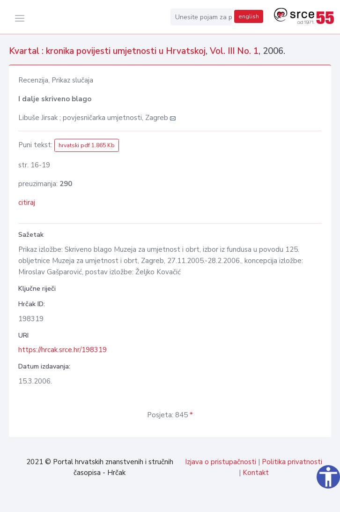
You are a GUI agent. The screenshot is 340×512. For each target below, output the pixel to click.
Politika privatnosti (292, 462)
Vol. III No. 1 (234, 51)
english (248, 16)
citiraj (26, 202)
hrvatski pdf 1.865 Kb (87, 145)
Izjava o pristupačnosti (220, 462)
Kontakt (256, 472)
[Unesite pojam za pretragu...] (201, 17)
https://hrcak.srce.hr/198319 (62, 349)
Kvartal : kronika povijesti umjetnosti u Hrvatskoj (107, 51)
